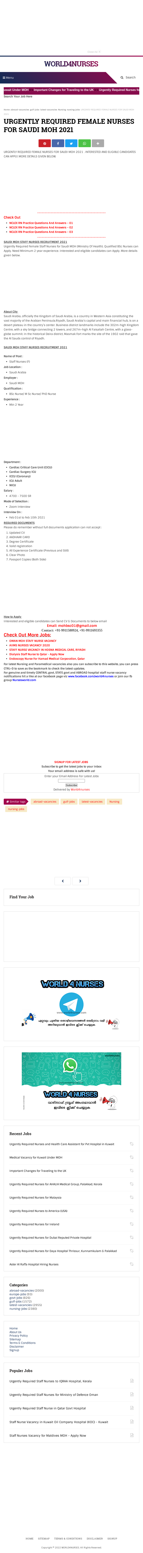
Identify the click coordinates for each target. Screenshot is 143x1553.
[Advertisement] (71, 28)
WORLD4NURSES (71, 63)
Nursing (62, 109)
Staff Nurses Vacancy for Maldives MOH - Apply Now (47, 1436)
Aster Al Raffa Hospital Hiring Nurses (33, 1265)
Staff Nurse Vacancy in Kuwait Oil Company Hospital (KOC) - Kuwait (58, 1423)
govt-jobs (15, 1298)
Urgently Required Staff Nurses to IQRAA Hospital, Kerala (50, 1382)
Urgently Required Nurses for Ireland (34, 1225)
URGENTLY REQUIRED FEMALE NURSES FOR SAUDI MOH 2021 (69, 125)
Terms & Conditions (22, 1343)
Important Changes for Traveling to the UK (70, 89)
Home (7, 109)
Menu (8, 78)
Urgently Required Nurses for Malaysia (35, 1198)
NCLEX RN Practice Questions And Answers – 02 (41, 228)
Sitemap (15, 1340)
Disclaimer (16, 1347)
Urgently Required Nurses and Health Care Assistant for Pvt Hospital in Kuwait (61, 1145)
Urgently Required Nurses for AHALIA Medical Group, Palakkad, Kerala (55, 1185)
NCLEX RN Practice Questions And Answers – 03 (41, 232)
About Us (15, 1333)
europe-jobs (17, 1295)
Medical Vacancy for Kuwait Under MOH (35, 1158)
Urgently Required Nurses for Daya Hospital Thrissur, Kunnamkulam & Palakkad (63, 1251)
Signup (14, 1351)
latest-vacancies (48, 109)
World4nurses (80, 790)
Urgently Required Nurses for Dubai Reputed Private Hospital (50, 1238)
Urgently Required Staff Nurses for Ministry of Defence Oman (53, 1395)
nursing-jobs (73, 109)
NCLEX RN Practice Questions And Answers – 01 (41, 223)
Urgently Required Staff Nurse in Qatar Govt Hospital (47, 1409)
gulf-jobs (34, 109)
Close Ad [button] (94, 51)
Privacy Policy (18, 1336)
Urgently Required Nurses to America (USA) (38, 1211)
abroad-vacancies (20, 109)
